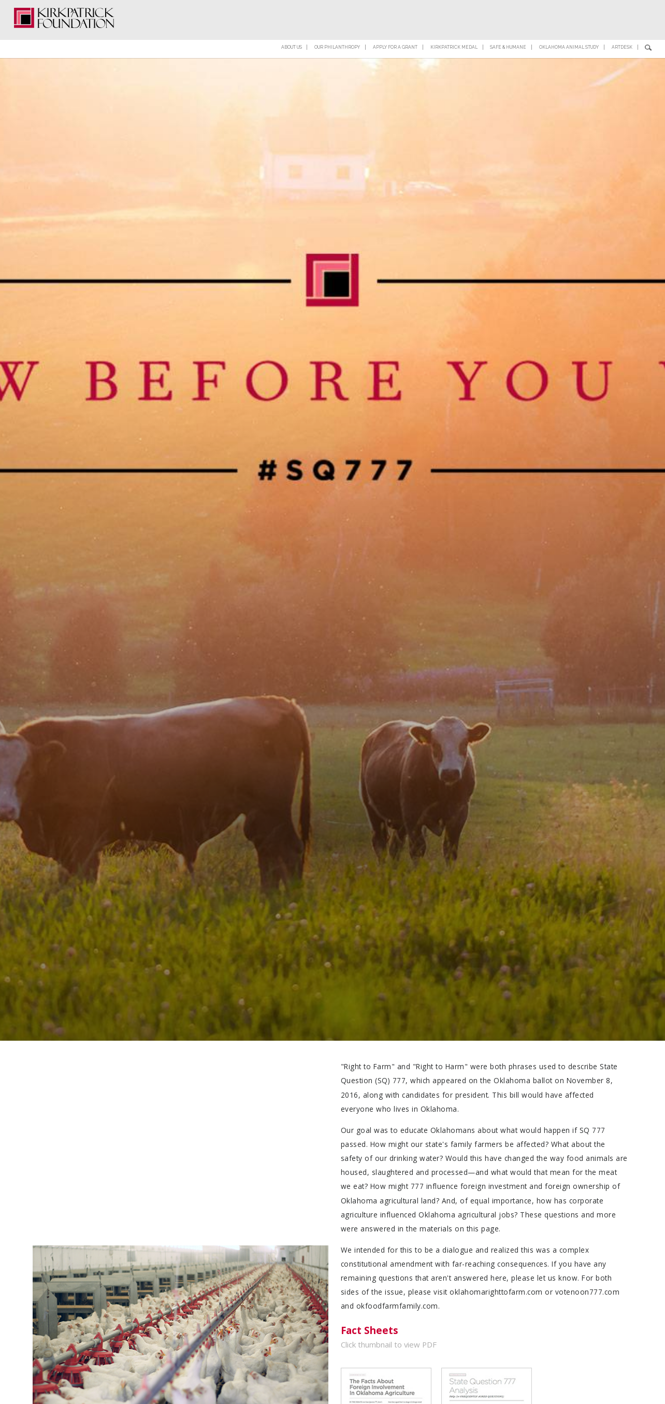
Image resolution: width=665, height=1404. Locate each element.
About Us (267, 31)
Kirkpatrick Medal (442, 31)
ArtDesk (625, 31)
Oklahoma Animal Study (567, 31)
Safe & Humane (500, 31)
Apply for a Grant (380, 31)
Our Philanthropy (317, 31)
